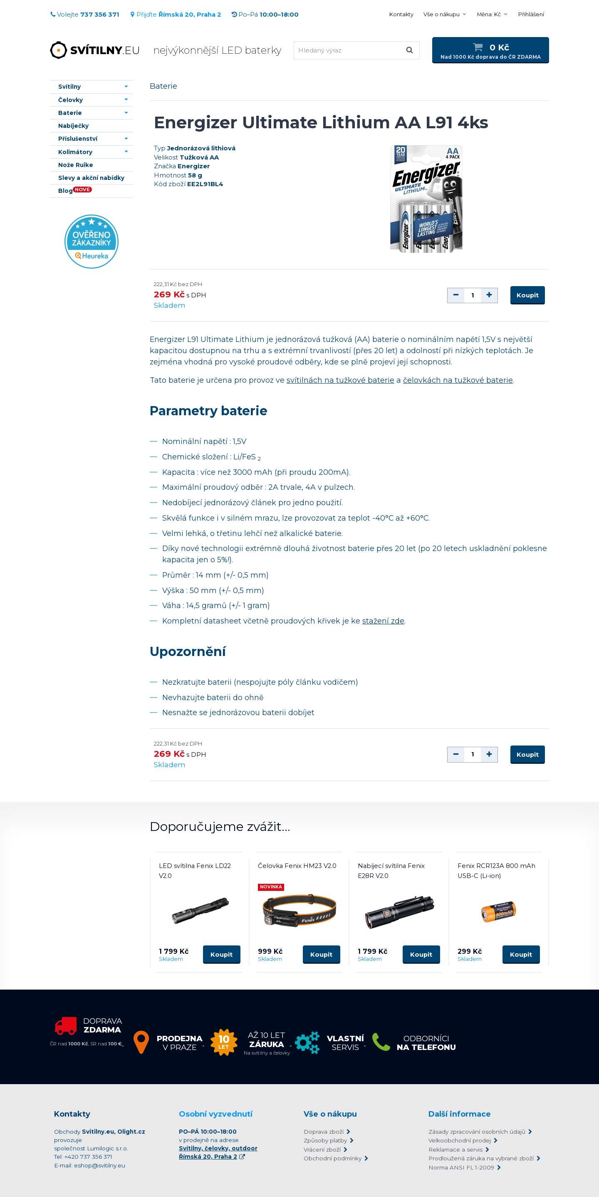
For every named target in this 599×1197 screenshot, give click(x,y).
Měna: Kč (489, 14)
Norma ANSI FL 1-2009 (461, 1167)
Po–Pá (265, 14)
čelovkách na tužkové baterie (458, 380)
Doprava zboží (324, 1131)
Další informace (459, 1114)
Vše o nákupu (441, 14)
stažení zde (383, 620)
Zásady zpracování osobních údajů (476, 1131)
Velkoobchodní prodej (459, 1140)
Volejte (84, 14)
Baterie (163, 86)
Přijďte (175, 14)
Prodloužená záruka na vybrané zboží (481, 1158)
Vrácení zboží (322, 1149)
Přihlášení (531, 14)
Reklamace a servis (455, 1149)
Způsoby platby (325, 1140)
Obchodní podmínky (332, 1158)
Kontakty (401, 14)
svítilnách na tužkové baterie (340, 380)
